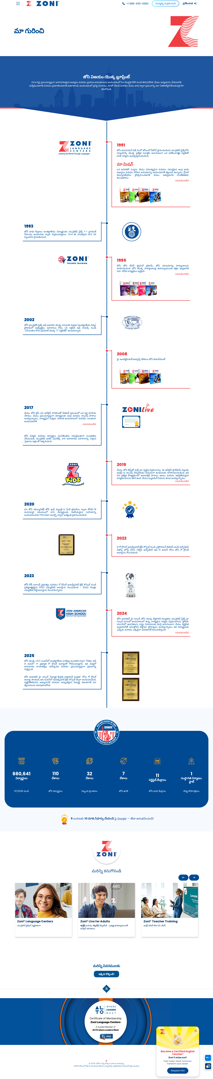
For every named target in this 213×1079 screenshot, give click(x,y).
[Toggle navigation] (18, 3)
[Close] (195, 1030)
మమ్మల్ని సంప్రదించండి (165, 3)
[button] (183, 878)
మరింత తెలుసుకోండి (181, 180)
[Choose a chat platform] (208, 1066)
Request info (178, 1070)
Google (122, 819)
